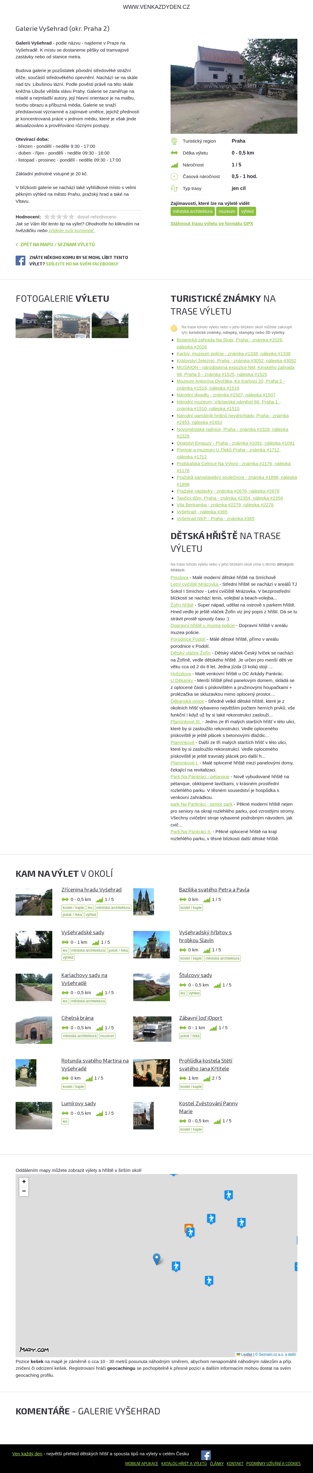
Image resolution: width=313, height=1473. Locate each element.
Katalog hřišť (175, 1463)
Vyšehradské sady (82, 932)
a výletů (198, 1463)
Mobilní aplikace (141, 1463)
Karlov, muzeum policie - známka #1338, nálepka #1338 (233, 353)
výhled (247, 211)
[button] (156, 1259)
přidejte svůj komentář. (72, 230)
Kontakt (235, 1463)
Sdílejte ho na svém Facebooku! (82, 263)
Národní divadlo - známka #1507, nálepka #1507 (226, 394)
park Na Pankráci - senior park (202, 804)
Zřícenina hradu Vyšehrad (91, 889)
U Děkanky (182, 680)
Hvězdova (181, 673)
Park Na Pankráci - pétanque (200, 776)
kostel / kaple (73, 908)
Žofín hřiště (182, 604)
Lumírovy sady (78, 1103)
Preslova (179, 577)
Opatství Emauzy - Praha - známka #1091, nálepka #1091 (236, 443)
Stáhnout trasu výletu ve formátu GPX (212, 223)
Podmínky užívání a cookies (273, 1463)
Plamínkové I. (184, 762)
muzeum (227, 211)
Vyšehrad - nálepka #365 (202, 511)
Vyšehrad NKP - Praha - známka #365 (215, 518)
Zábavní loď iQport (200, 1018)
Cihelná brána (77, 1018)
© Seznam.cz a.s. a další (275, 1354)
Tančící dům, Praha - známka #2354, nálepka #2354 (230, 498)
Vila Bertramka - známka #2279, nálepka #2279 (225, 504)
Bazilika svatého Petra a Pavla (214, 889)
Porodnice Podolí (188, 639)
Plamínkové (182, 742)
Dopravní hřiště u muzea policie (203, 625)
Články (217, 1463)
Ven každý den (27, 1453)
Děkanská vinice (187, 701)
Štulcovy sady (195, 975)
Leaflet (244, 1354)
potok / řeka (72, 915)
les (90, 908)
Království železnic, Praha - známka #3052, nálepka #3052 (236, 360)
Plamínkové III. (186, 721)
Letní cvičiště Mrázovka (195, 584)
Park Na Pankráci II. (191, 831)
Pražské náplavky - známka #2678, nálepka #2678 (228, 491)
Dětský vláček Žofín (191, 652)
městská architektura (192, 211)
